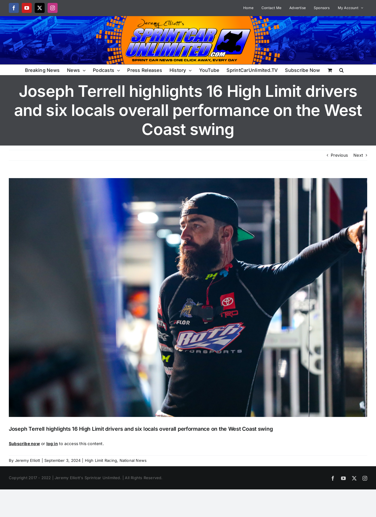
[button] (341, 70)
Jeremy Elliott (27, 460)
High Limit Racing (101, 460)
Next (358, 155)
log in (52, 443)
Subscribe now (24, 443)
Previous (339, 155)
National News (133, 460)
